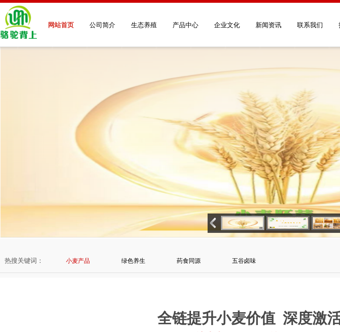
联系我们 (310, 25)
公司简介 (102, 25)
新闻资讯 (268, 25)
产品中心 (185, 25)
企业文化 (227, 25)
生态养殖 (144, 25)
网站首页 (61, 25)
